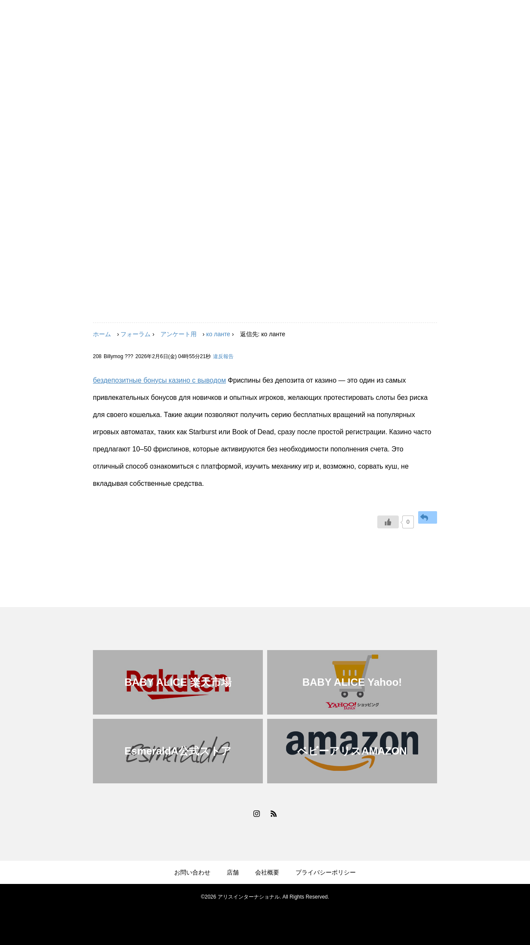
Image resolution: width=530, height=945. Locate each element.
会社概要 (267, 872)
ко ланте (218, 334)
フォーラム (135, 334)
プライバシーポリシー (326, 872)
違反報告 (223, 356)
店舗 (233, 872)
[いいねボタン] (388, 521)
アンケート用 (178, 334)
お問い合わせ (192, 872)
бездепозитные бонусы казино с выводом (159, 380)
